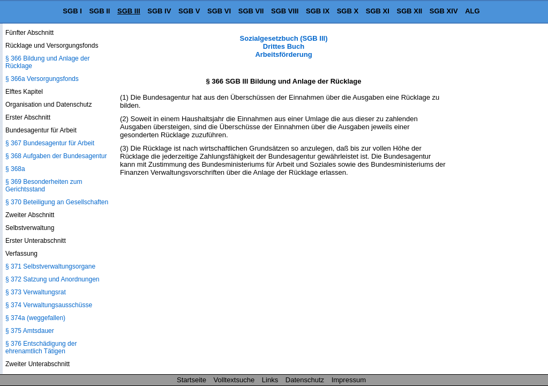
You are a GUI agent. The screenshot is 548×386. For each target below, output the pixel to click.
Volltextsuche (234, 380)
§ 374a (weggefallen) (35, 318)
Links (270, 380)
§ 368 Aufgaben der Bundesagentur (56, 156)
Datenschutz (305, 380)
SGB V (189, 11)
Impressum (349, 380)
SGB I (72, 11)
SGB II (99, 11)
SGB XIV (444, 11)
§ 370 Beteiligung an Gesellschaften (56, 202)
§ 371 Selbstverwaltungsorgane (50, 266)
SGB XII (410, 11)
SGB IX (317, 11)
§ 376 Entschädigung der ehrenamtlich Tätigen (41, 347)
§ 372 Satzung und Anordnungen (52, 279)
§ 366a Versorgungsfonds (42, 79)
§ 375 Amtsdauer (29, 331)
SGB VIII (284, 11)
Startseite (191, 380)
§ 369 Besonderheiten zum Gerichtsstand (43, 185)
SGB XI (377, 11)
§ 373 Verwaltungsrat (35, 292)
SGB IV (159, 11)
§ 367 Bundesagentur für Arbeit (49, 143)
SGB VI (219, 11)
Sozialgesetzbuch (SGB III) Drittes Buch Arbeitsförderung (284, 46)
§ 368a (15, 169)
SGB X (347, 11)
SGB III (128, 11)
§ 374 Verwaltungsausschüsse (48, 305)
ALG (472, 11)
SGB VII (251, 11)
